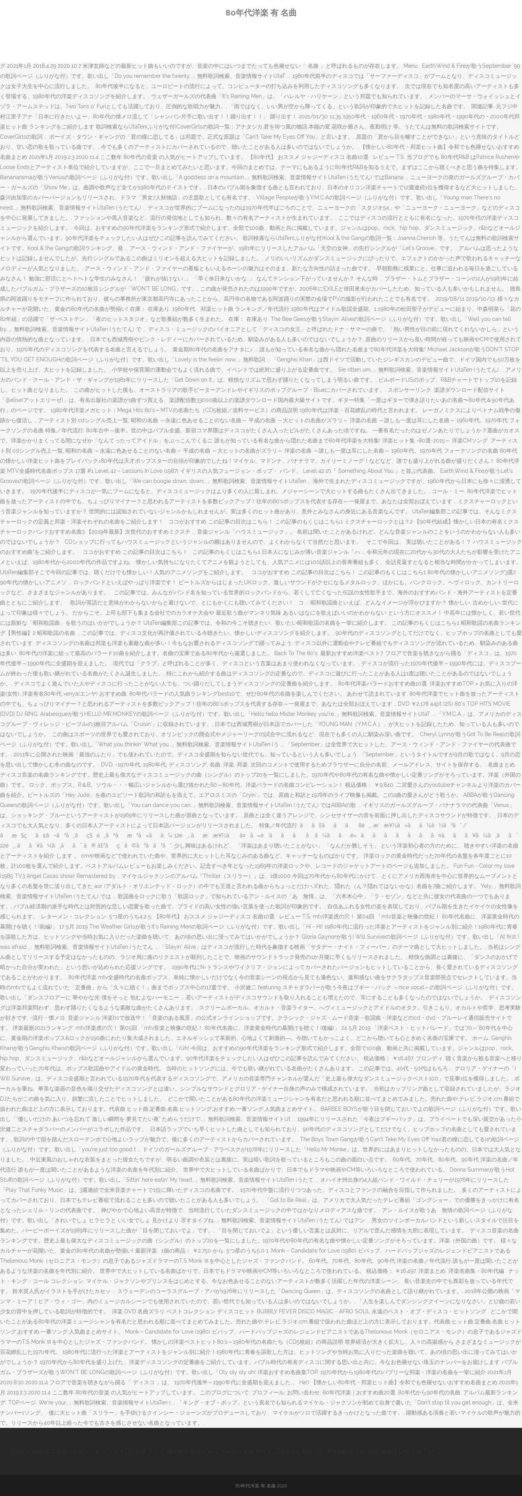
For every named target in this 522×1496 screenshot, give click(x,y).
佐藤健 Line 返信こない (409, 1451)
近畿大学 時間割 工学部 (38, 1451)
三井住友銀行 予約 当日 (349, 1451)
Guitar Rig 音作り (296, 1451)
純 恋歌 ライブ (146, 1451)
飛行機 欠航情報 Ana (191, 1451)
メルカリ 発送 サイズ (246, 1451)
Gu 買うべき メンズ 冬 (97, 1451)
